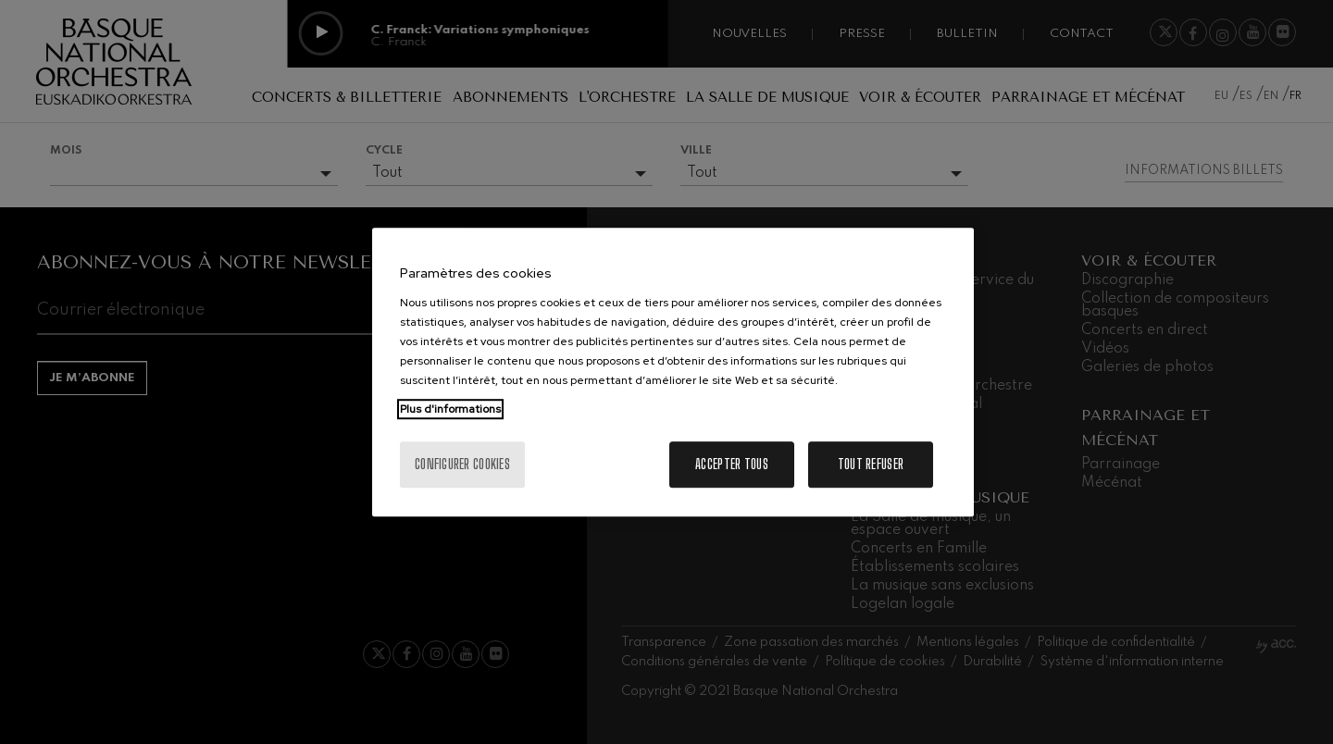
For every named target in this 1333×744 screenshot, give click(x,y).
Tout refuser (870, 464)
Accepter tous (731, 464)
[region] (673, 372)
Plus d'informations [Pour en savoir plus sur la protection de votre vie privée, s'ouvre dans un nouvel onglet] (450, 409)
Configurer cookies (462, 464)
